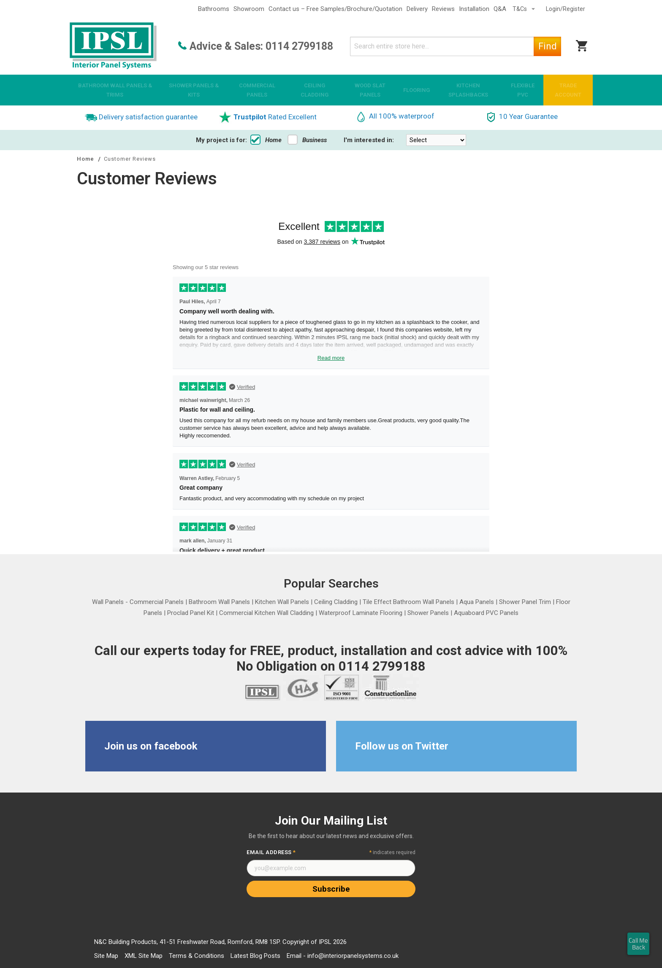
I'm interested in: (369, 140)
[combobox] (455, 46)
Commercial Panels (157, 602)
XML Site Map (144, 956)
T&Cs (520, 8)
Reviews (443, 9)
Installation (474, 9)
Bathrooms (213, 9)
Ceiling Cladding (336, 602)
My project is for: (221, 140)
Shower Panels (428, 613)
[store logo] (113, 46)
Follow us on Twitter (401, 746)
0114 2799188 (299, 46)
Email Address (271, 852)
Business (307, 140)
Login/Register (565, 8)
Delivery (417, 9)
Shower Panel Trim (525, 602)
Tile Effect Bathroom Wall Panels (408, 602)
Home (266, 140)
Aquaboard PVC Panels (486, 613)
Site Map (106, 956)
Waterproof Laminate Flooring (360, 613)
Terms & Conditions (196, 956)
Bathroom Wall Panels (219, 602)
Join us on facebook (151, 746)
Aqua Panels (476, 602)
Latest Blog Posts (255, 956)
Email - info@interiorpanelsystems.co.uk (343, 956)
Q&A (500, 9)
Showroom (248, 9)
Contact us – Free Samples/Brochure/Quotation (335, 9)
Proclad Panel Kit (190, 613)
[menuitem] (115, 90)
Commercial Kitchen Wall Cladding (266, 613)
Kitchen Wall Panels (282, 602)
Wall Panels (108, 602)
